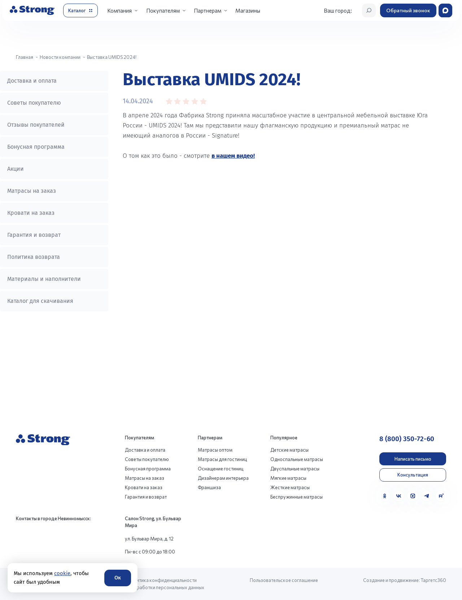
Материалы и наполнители (44, 278)
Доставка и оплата (32, 80)
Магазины (247, 10)
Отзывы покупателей (36, 124)
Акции (15, 168)
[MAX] (412, 496)
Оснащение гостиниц (220, 468)
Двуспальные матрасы (294, 468)
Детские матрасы (289, 450)
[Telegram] (427, 496)
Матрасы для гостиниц (222, 459)
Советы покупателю (34, 102)
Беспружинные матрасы (296, 497)
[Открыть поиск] (369, 10)
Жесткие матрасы (290, 487)
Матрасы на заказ (31, 190)
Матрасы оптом (215, 450)
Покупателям (163, 10)
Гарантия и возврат (34, 234)
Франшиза (209, 487)
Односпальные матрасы (296, 459)
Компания (119, 10)
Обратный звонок (408, 10)
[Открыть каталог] (80, 10)
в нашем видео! (233, 156)
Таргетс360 (433, 580)
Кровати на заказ (31, 212)
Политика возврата (33, 256)
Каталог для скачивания (40, 300)
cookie (62, 573)
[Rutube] (441, 496)
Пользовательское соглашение (284, 580)
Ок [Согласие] (117, 577)
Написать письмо (413, 459)
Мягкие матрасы (288, 478)
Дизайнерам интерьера (223, 478)
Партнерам (207, 10)
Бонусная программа (36, 146)
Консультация (412, 475)
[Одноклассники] (384, 496)
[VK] (398, 496)
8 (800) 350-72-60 (406, 439)
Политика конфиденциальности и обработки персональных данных (166, 583)
